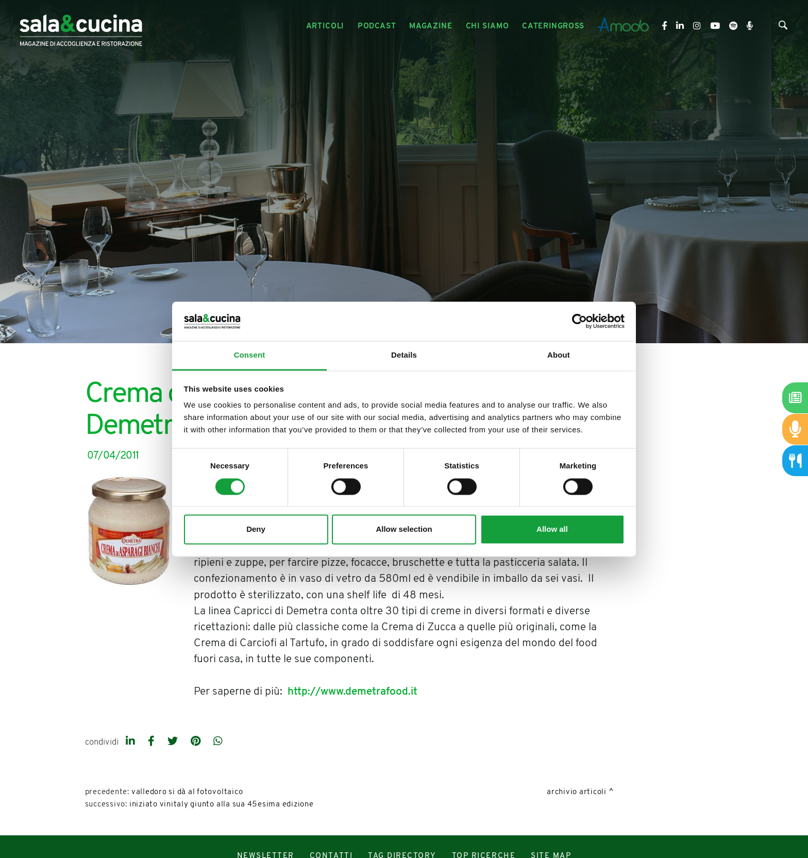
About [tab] (558, 355)
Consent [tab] (249, 355)
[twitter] (173, 742)
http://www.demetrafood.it (352, 691)
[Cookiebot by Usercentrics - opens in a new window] (579, 321)
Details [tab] (404, 355)
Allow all (552, 529)
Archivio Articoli (577, 792)
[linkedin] (132, 742)
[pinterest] (197, 742)
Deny (255, 529)
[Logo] (81, 27)
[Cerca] (783, 27)
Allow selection (404, 529)
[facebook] (152, 742)
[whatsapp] (218, 742)
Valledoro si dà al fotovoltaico (187, 792)
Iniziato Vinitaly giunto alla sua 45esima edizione (221, 805)
